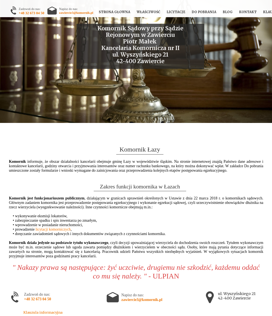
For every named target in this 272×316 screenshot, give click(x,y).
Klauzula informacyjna (42, 312)
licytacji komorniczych (53, 229)
